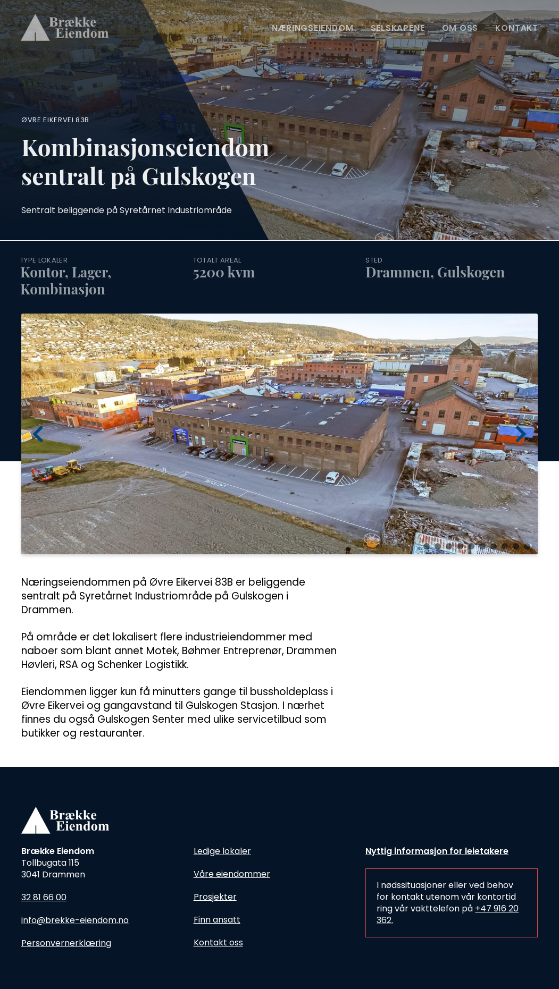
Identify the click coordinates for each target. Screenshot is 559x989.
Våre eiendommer (232, 874)
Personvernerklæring (66, 943)
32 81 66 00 (43, 897)
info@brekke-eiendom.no (75, 920)
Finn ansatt (217, 920)
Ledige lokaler (222, 851)
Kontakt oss (218, 942)
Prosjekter (215, 897)
